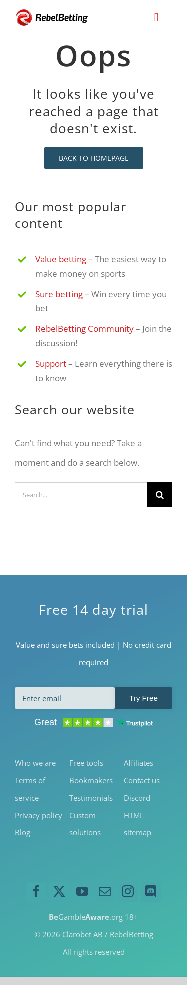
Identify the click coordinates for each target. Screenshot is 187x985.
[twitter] (59, 892)
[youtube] (82, 892)
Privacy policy (38, 815)
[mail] (105, 892)
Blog (22, 832)
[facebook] (36, 892)
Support (50, 363)
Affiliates (138, 763)
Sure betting (59, 294)
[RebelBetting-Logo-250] (52, 12)
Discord (137, 798)
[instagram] (128, 892)
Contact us (142, 780)
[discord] (151, 892)
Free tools (86, 763)
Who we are (35, 763)
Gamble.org (86, 917)
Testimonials (91, 798)
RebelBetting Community (84, 328)
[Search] (159, 494)
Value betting (60, 259)
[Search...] (81, 494)
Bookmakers (91, 780)
